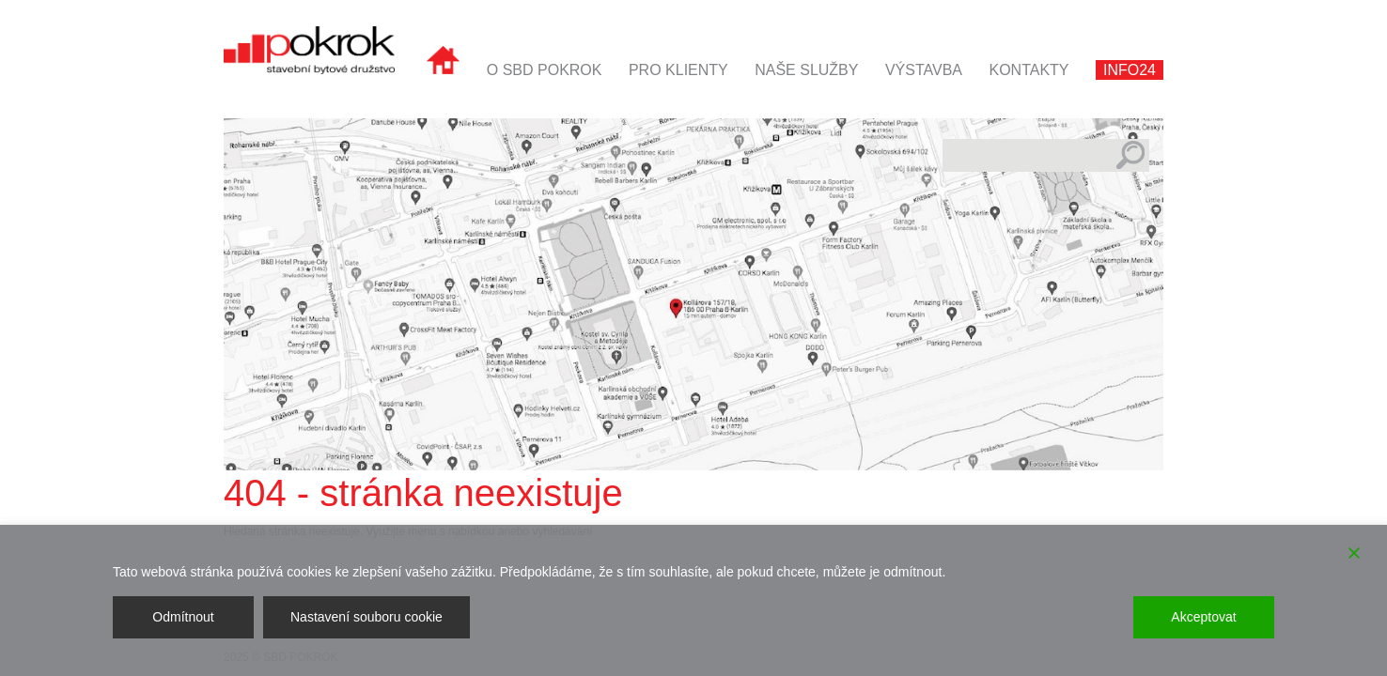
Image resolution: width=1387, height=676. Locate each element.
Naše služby (806, 70)
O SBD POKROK (544, 70)
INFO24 (1129, 70)
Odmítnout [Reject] (182, 616)
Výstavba (923, 70)
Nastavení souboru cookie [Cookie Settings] (366, 616)
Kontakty (1028, 70)
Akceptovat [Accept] (1203, 616)
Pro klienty (678, 70)
